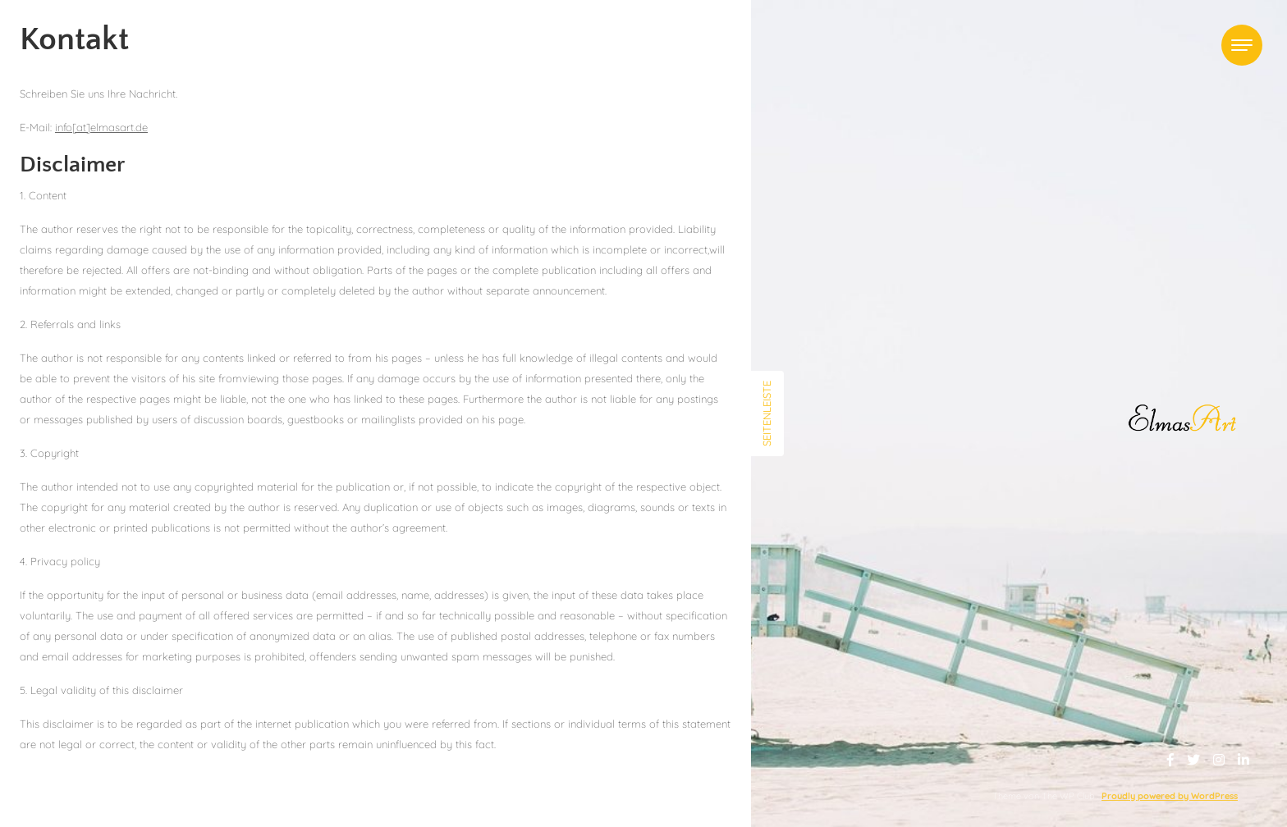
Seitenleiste (766, 413)
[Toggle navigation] (1241, 45)
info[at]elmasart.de (101, 127)
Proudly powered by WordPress (1170, 796)
